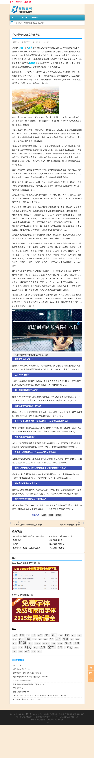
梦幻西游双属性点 (55, 540)
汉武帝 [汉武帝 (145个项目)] (68, 643)
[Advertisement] (47, 741)
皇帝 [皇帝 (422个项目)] (51, 647)
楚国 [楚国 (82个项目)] (53, 643)
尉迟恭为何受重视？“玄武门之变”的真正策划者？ (31, 677)
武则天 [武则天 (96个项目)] (59, 643)
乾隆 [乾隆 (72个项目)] (28, 635)
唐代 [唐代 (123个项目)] (21, 639)
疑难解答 (68, 714)
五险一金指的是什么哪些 (22, 680)
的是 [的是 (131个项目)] (36, 647)
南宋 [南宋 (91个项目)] (73, 635)
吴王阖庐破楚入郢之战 (21, 669)
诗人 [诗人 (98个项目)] (20, 651)
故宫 (30, 47)
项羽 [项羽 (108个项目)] (39, 651)
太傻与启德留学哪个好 (21, 692)
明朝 (20, 47)
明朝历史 (19, 23)
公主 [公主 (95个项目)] (33, 635)
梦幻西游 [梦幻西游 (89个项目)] (46, 643)
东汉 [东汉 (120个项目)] (15, 635)
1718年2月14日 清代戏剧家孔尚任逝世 (28, 525)
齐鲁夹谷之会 (18, 688)
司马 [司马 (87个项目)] (14, 639)
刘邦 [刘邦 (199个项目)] (54, 635)
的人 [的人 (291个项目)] (28, 647)
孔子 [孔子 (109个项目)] (51, 639)
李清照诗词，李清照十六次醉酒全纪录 (27, 548)
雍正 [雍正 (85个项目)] (33, 651)
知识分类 (27, 2)
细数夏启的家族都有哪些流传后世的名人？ (28, 684)
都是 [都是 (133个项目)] (27, 651)
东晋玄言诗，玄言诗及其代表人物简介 (27, 673)
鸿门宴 (15, 544)
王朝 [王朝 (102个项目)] (20, 648)
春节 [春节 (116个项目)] (30, 643)
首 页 (11, 2)
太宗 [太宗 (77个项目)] (34, 639)
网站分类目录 (43, 714)
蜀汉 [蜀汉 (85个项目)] (76, 648)
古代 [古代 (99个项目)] (79, 635)
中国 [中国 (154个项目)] (22, 635)
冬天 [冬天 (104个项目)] (40, 635)
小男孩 (47, 722)
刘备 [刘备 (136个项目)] (47, 635)
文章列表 (19, 2)
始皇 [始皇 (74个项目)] (45, 639)
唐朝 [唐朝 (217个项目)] (28, 638)
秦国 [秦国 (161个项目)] (59, 647)
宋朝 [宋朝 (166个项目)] (65, 639)
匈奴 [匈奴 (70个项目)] (60, 635)
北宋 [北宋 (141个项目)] (67, 635)
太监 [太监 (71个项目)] (40, 639)
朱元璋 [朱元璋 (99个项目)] (37, 643)
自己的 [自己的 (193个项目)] (68, 647)
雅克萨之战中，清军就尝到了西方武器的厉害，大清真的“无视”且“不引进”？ (40, 695)
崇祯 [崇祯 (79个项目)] (72, 639)
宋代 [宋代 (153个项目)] (58, 639)
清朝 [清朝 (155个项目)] (76, 643)
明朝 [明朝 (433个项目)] (22, 643)
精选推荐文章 (53, 714)
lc (18, 42)
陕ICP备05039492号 (77, 714)
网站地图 (61, 714)
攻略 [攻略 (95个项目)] (14, 643)
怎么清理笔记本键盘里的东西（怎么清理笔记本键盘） (30, 536)
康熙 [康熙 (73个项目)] (77, 639)
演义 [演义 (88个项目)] (14, 648)
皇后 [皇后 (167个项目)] (42, 647)
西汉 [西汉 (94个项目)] (14, 651)
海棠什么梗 (17, 540)
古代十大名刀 (18, 665)
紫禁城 (32, 63)
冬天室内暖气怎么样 (56, 548)
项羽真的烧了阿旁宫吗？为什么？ (61, 536)
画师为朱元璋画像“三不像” (70, 525)
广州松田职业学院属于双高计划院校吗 (27, 699)
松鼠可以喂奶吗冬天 (56, 544)
